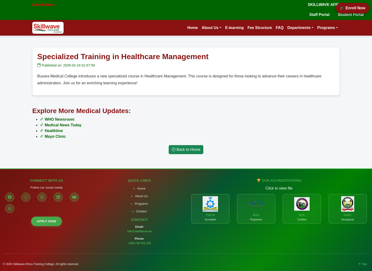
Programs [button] (326, 28)
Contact (141, 211)
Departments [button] (299, 28)
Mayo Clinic (53, 136)
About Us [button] (210, 28)
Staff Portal (319, 15)
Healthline (51, 131)
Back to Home (186, 149)
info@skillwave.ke (139, 231)
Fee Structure (259, 28)
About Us (141, 196)
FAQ (280, 28)
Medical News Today (61, 125)
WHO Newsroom (57, 119)
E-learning (234, 28)
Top (362, 264)
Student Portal (351, 15)
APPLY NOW (46, 221)
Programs (141, 203)
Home (192, 28)
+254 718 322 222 (139, 243)
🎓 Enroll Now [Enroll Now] (352, 8)
